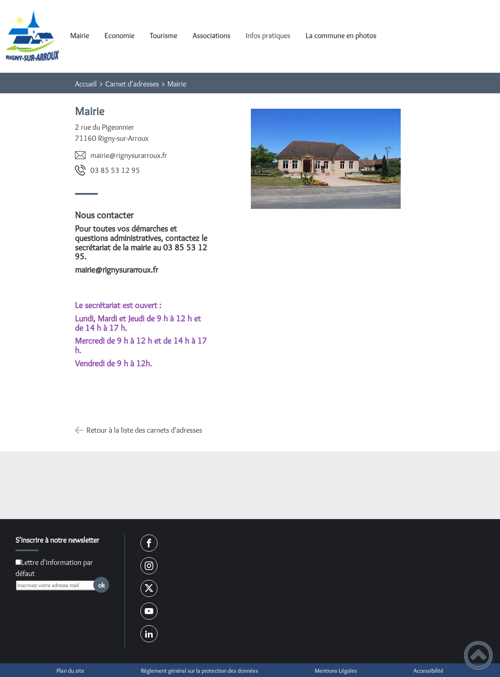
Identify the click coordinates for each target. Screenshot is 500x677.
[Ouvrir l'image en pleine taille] (326, 159)
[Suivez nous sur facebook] (149, 543)
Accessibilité (428, 670)
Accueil (86, 84)
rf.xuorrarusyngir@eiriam (128, 155)
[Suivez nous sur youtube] (149, 611)
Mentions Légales (336, 670)
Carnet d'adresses (132, 84)
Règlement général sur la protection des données (199, 670)
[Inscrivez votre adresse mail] (58, 585)
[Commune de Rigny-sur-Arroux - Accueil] (31, 36)
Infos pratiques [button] (268, 35)
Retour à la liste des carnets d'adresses (144, 430)
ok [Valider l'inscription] (101, 585)
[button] (478, 655)
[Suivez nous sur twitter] (149, 588)
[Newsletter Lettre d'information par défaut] (18, 562)
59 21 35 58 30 (115, 170)
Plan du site (70, 670)
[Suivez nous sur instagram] (149, 565)
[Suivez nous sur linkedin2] (149, 633)
